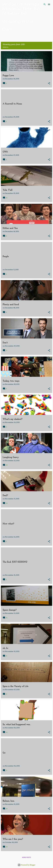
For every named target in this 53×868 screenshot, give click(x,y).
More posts (26, 857)
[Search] (44, 4)
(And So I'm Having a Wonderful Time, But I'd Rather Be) (21, 8)
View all (6, 47)
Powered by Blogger (26, 865)
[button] (49, 83)
